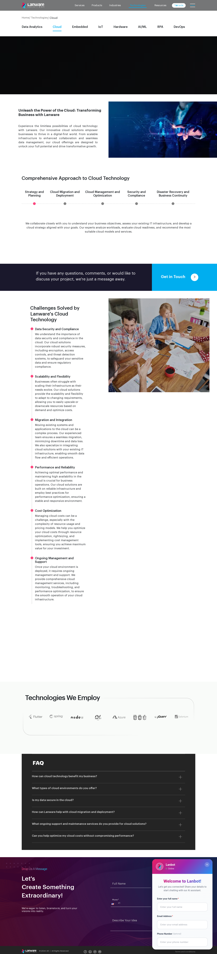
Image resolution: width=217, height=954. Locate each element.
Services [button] (79, 5)
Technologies (39, 17)
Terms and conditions (185, 952)
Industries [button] (115, 5)
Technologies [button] (137, 5)
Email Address (166, 916)
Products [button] (97, 5)
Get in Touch (179, 277)
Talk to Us (178, 6)
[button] (113, 904)
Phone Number (170, 932)
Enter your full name (168, 900)
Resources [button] (160, 5)
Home (25, 17)
